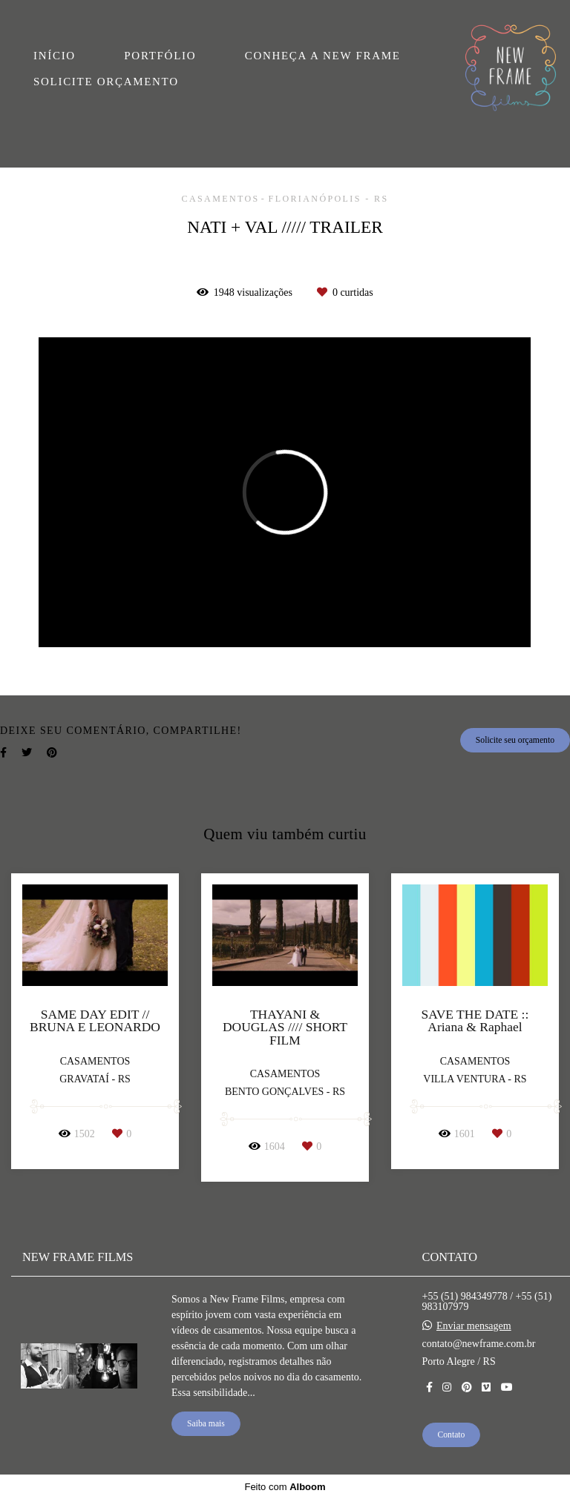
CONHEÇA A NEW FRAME (323, 56)
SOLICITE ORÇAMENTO (106, 81)
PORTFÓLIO (160, 56)
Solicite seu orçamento (515, 740)
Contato (451, 1435)
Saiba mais (206, 1424)
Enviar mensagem (473, 1326)
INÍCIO (54, 56)
